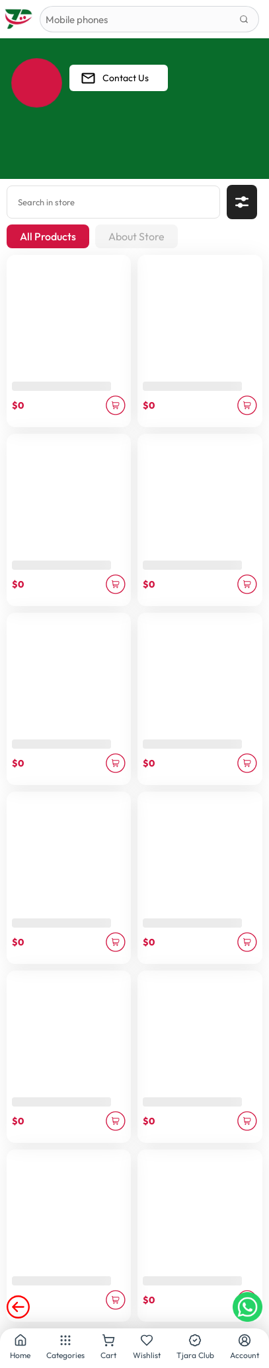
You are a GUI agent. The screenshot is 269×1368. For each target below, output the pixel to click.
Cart (108, 1347)
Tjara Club (195, 1347)
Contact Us (114, 78)
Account (244, 1347)
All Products (48, 236)
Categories (65, 1347)
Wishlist (147, 1347)
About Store (136, 236)
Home (20, 1347)
